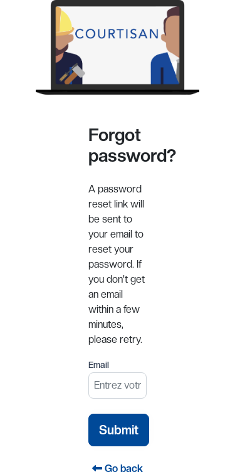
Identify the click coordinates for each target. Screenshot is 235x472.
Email (98, 365)
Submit (118, 430)
